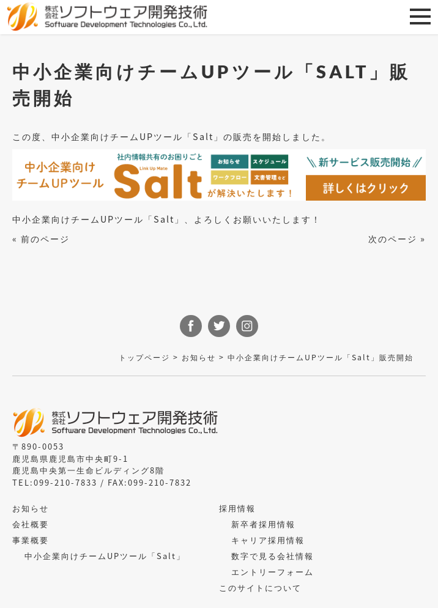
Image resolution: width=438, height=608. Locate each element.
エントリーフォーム (272, 571)
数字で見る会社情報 (272, 556)
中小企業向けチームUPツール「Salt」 (104, 556)
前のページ (45, 238)
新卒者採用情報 (263, 524)
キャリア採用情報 (268, 540)
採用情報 (237, 508)
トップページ (144, 357)
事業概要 (30, 540)
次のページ (392, 238)
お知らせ (199, 357)
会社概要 (30, 524)
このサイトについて (260, 587)
